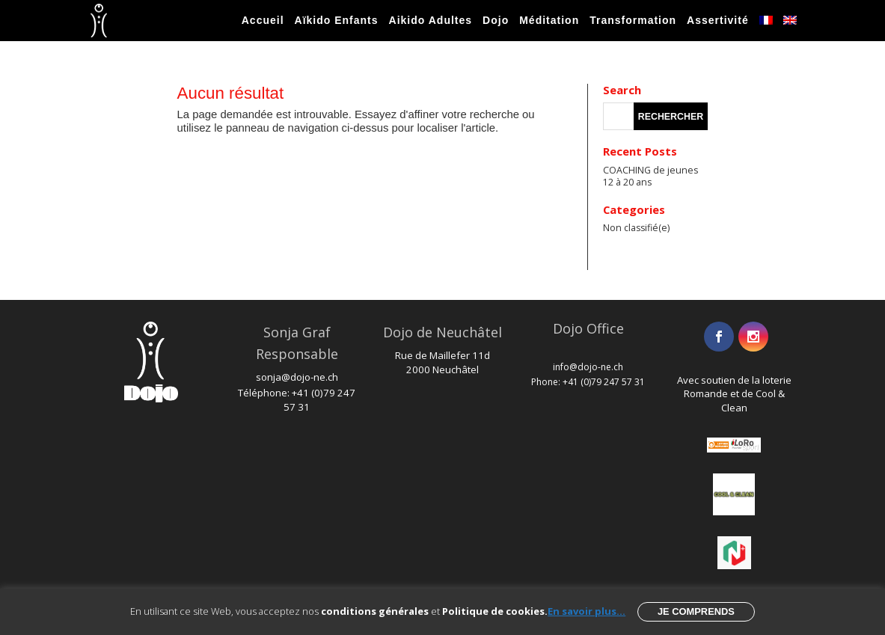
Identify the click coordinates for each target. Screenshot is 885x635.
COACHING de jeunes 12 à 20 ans (650, 176)
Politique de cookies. (495, 611)
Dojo (496, 20)
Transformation (633, 20)
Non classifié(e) (636, 227)
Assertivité (718, 20)
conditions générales (375, 611)
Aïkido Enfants (337, 20)
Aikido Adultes (431, 20)
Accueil (263, 20)
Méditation (549, 20)
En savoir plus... (586, 611)
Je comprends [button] (696, 611)
